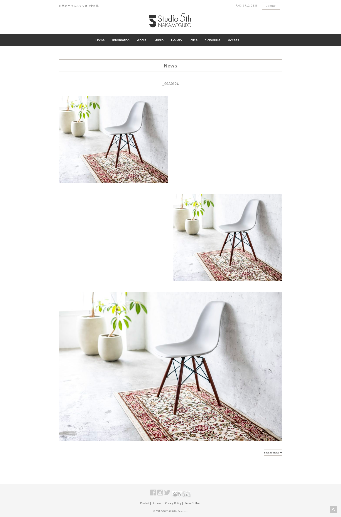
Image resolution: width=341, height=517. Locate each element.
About (141, 40)
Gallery (176, 40)
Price (194, 40)
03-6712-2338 (247, 5)
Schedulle (212, 40)
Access (233, 40)
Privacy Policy (173, 503)
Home (100, 40)
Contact (271, 5)
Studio (159, 40)
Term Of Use (192, 503)
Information (121, 40)
